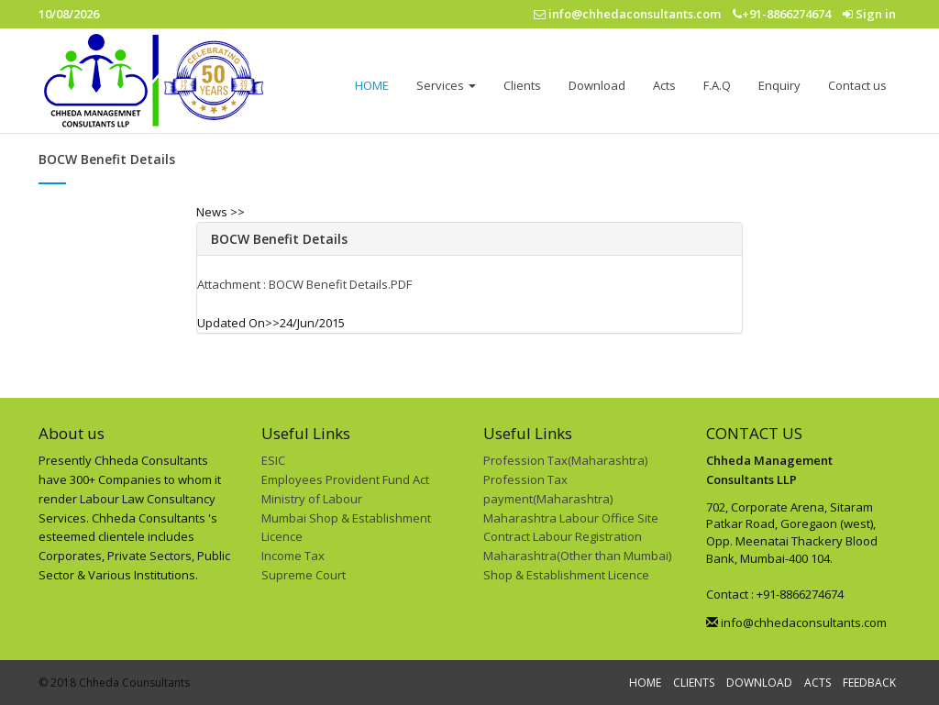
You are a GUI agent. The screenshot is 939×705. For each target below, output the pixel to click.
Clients (522, 85)
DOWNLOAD (759, 682)
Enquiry (779, 85)
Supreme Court (303, 575)
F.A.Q (717, 85)
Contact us (857, 85)
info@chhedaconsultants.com (796, 622)
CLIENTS (693, 682)
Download (597, 85)
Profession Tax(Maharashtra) (565, 460)
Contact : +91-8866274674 (775, 594)
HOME (372, 85)
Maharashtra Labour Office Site (570, 518)
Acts (664, 85)
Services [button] (446, 85)
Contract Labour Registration (562, 536)
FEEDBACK (869, 682)
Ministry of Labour (311, 498)
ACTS (817, 682)
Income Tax (293, 555)
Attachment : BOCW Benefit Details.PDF (304, 284)
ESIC (273, 460)
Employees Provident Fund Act (345, 479)
